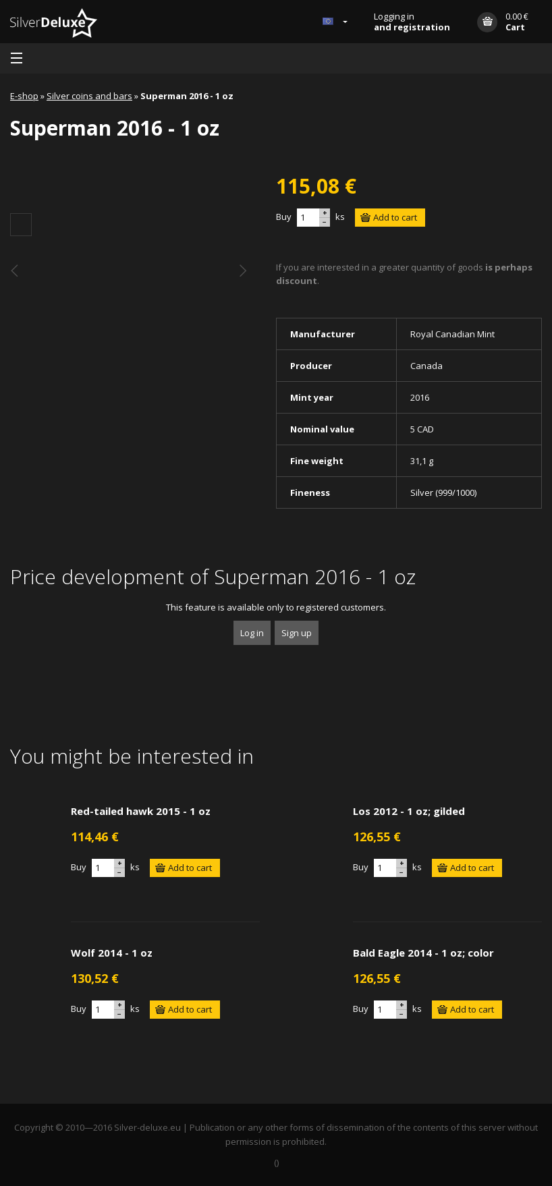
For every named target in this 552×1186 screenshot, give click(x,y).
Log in (252, 633)
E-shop (24, 96)
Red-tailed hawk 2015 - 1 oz (141, 811)
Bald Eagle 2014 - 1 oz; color (423, 952)
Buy (284, 216)
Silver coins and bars (89, 96)
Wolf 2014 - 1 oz (112, 952)
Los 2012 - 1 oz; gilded (409, 811)
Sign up (296, 633)
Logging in (412, 21)
